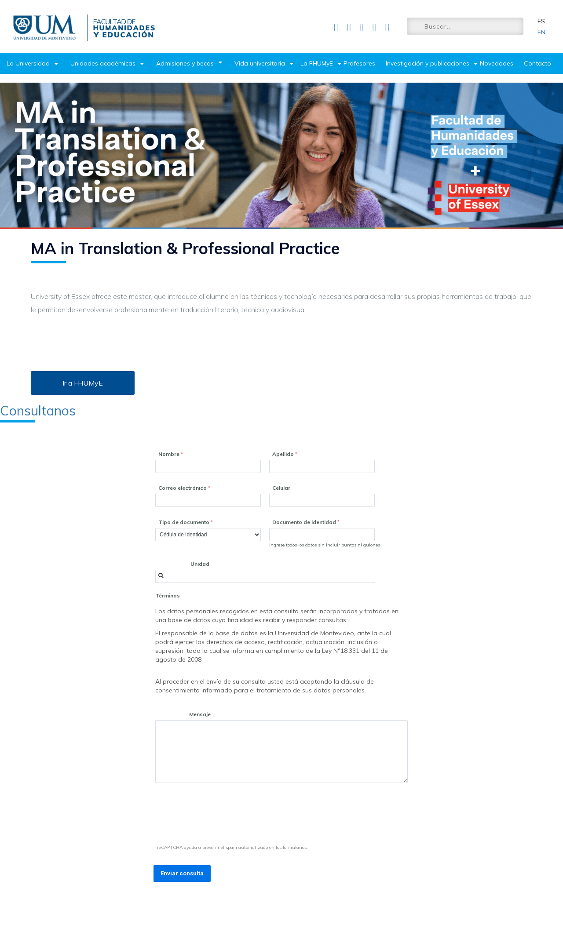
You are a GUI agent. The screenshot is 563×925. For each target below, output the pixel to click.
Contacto (537, 63)
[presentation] (221, 815)
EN (541, 32)
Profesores (359, 63)
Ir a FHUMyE (82, 383)
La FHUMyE (316, 63)
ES (541, 21)
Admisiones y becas (185, 63)
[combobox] (265, 576)
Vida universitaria (259, 63)
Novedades (496, 63)
